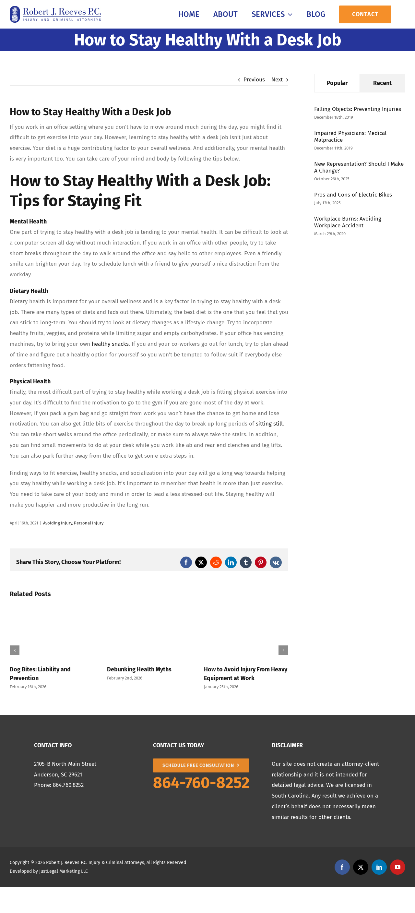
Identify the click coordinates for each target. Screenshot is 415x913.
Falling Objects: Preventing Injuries (357, 109)
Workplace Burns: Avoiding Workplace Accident (347, 222)
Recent (382, 83)
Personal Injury (88, 523)
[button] (14, 650)
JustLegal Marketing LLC (63, 871)
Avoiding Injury (57, 523)
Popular (337, 83)
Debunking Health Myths (139, 669)
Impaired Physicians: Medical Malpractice (350, 136)
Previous (254, 79)
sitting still (269, 423)
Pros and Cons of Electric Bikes (353, 194)
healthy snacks (110, 344)
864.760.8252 (68, 785)
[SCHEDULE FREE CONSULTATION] (201, 761)
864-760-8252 (201, 782)
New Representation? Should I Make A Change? (359, 167)
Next (277, 79)
